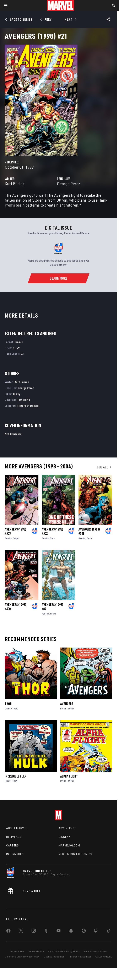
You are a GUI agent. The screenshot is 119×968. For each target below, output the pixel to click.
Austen (45, 613)
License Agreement (54, 956)
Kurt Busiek (14, 183)
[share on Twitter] (21, 931)
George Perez (68, 183)
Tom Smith (23, 399)
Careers (12, 845)
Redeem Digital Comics (75, 854)
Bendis (8, 538)
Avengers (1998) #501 (89, 531)
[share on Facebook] (8, 932)
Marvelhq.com (69, 845)
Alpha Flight (69, 776)
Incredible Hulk (15, 776)
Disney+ (64, 836)
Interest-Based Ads (80, 956)
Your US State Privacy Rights (64, 951)
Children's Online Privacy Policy (22, 956)
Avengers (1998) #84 (52, 607)
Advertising (68, 828)
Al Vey (16, 394)
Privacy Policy (36, 951)
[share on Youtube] (58, 931)
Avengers (66, 704)
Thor (8, 704)
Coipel (16, 538)
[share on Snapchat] (71, 931)
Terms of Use (17, 951)
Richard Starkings (28, 405)
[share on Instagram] (34, 931)
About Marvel (16, 828)
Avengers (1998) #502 (52, 531)
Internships (15, 854)
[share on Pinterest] (84, 931)
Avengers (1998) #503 (15, 531)
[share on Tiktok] (109, 931)
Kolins (53, 613)
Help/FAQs (13, 836)
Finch (52, 538)
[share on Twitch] (96, 931)
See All (104, 467)
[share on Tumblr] (46, 931)
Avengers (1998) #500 (15, 607)
